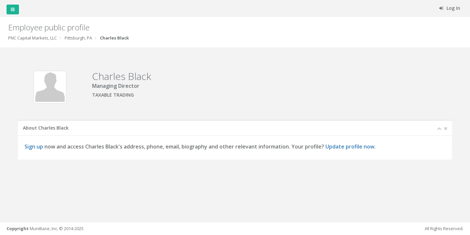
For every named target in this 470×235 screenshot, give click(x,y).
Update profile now (350, 146)
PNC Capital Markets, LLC (32, 38)
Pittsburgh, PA (78, 38)
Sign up (34, 146)
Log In (449, 8)
